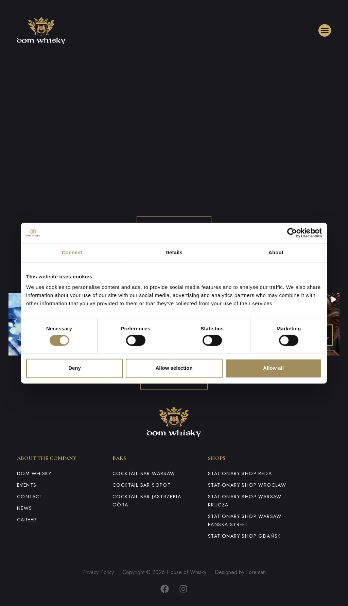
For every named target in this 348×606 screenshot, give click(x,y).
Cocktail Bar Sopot (141, 485)
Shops (216, 458)
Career (26, 519)
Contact (30, 496)
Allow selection (173, 368)
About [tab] (275, 252)
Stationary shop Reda (240, 473)
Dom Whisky (34, 473)
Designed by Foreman (240, 572)
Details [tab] (174, 252)
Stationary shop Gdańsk (244, 536)
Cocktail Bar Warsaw (143, 473)
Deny (74, 368)
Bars (119, 458)
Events (26, 485)
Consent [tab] (72, 252)
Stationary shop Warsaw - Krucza (246, 500)
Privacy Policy (98, 572)
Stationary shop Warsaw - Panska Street (246, 520)
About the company (46, 458)
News (24, 508)
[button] (324, 30)
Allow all (273, 368)
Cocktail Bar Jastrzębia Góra (146, 500)
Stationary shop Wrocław (247, 485)
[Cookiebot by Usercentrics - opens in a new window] (292, 233)
